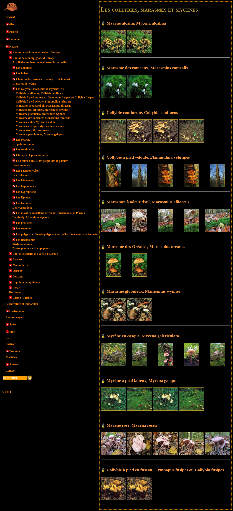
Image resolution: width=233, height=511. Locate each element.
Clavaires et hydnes (24, 83)
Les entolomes (21, 165)
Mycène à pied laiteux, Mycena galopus (40, 134)
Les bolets (22, 73)
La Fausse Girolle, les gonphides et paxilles (42, 160)
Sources (14, 364)
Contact (10, 370)
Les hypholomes (26, 186)
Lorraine (14, 39)
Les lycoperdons (22, 207)
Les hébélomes (25, 180)
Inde (12, 331)
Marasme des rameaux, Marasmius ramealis (43, 117)
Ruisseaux (15, 292)
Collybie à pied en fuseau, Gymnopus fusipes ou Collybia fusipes (55, 97)
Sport (12, 324)
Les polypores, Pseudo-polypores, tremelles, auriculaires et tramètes (57, 234)
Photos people (14, 317)
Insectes (17, 259)
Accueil (10, 17)
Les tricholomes (25, 239)
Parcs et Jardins (22, 297)
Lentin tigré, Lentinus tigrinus (30, 217)
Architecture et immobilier (22, 303)
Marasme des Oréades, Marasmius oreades (42, 109)
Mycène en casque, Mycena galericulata (40, 126)
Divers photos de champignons (31, 248)
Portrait (11, 343)
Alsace (13, 24)
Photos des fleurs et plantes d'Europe (35, 253)
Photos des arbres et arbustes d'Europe (36, 52)
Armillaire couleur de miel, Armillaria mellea (40, 62)
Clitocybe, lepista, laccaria (32, 155)
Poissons (18, 276)
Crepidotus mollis (23, 144)
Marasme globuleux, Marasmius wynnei (40, 113)
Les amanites (24, 67)
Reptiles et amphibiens (26, 282)
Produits (14, 351)
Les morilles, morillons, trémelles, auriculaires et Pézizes (50, 212)
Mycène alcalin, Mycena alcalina (35, 122)
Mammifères (20, 265)
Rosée (16, 287)
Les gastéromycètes (28, 170)
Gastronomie (17, 311)
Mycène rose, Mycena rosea (32, 130)
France (13, 31)
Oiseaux (17, 270)
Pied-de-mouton (22, 244)
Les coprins (23, 139)
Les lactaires (23, 203)
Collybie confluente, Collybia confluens (40, 93)
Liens (9, 338)
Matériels (11, 357)
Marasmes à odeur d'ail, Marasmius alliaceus (43, 105)
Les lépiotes (23, 197)
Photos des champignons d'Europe (34, 57)
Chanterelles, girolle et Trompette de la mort (43, 79)
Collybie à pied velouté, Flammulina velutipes (43, 101)
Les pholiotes (24, 222)
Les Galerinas (20, 175)
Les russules (23, 228)
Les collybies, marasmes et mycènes (40, 88)
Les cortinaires (25, 149)
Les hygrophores (26, 191)
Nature (13, 46)
